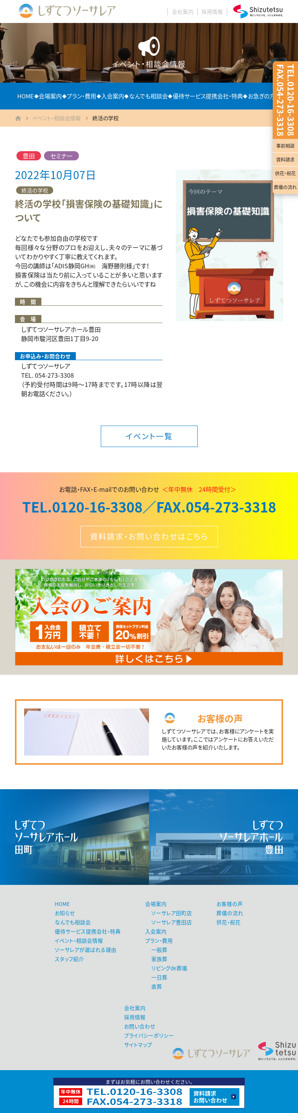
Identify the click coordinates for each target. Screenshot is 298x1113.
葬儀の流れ (285, 187)
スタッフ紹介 (69, 959)
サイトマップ (138, 1044)
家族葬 (159, 959)
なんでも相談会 (148, 95)
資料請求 (285, 159)
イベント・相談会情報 (57, 118)
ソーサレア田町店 (171, 913)
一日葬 (159, 977)
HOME (25, 95)
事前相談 (285, 145)
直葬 (156, 986)
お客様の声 (229, 903)
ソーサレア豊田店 (171, 922)
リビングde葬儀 (169, 968)
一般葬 (159, 949)
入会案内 (112, 95)
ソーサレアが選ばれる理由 (85, 949)
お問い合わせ (139, 1026)
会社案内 (182, 11)
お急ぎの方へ (264, 95)
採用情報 (212, 11)
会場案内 (50, 95)
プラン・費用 (81, 95)
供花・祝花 (285, 173)
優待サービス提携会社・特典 (208, 95)
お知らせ (65, 913)
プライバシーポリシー (149, 1035)
